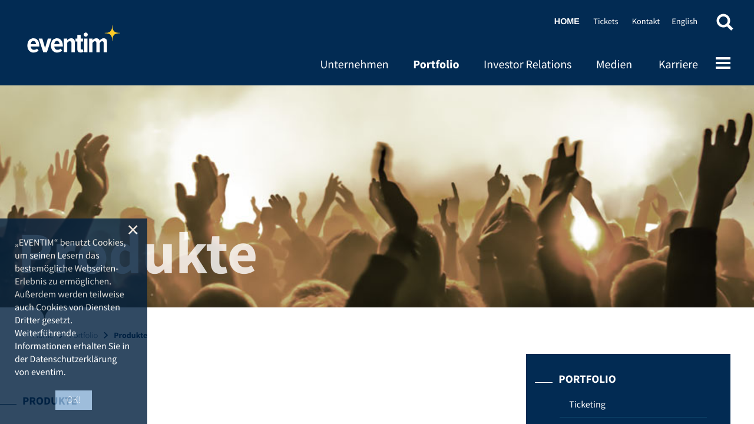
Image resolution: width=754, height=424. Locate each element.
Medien (614, 64)
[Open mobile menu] (723, 64)
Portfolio (436, 64)
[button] (724, 25)
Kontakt (646, 21)
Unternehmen (354, 64)
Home (74, 44)
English (684, 21)
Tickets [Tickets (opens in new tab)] (605, 21)
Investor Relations (527, 64)
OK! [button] (74, 400)
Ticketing (587, 404)
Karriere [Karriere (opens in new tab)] (678, 64)
